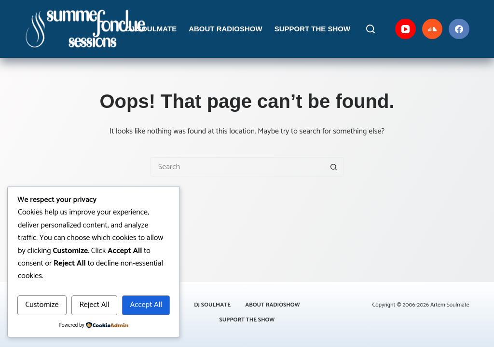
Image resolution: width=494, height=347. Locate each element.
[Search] (370, 29)
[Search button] (333, 166)
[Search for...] (237, 166)
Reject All (94, 304)
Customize (41, 304)
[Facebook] (459, 29)
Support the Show (312, 29)
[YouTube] (405, 29)
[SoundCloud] (432, 29)
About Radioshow (225, 29)
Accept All (146, 304)
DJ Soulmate (151, 29)
